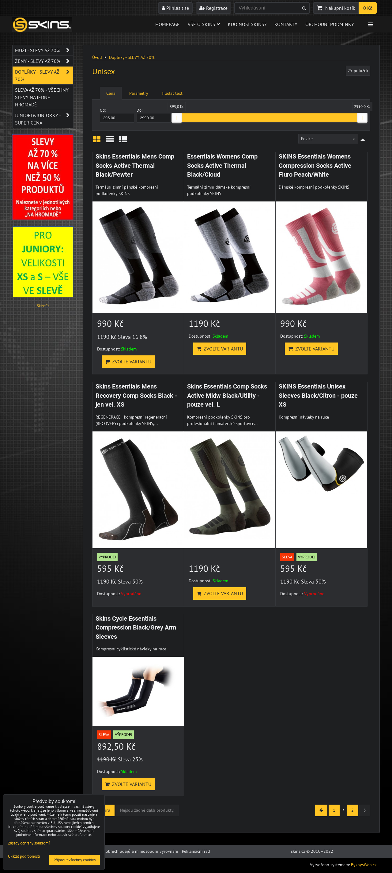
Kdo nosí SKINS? (247, 24)
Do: (154, 115)
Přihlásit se (175, 8)
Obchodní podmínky (329, 24)
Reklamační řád (196, 851)
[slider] (177, 118)
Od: (117, 115)
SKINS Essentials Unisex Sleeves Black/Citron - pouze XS (318, 395)
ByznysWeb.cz (363, 864)
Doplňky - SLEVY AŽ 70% (44, 75)
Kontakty (285, 24)
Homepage (167, 24)
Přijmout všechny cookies (75, 860)
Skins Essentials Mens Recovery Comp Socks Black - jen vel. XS (136, 395)
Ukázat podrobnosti (24, 856)
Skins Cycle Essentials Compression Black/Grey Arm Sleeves (136, 627)
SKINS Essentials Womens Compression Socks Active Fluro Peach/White (315, 165)
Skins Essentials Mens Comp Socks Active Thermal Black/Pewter (135, 165)
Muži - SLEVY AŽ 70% (44, 50)
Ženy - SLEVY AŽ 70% (44, 61)
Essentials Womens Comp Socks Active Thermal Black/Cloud (222, 165)
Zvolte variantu (128, 361)
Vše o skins (204, 24)
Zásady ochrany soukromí (29, 843)
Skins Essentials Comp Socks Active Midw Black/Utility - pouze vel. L (227, 395)
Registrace (213, 8)
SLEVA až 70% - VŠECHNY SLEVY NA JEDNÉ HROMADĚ (42, 97)
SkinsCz (43, 305)
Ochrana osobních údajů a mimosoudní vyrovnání (131, 851)
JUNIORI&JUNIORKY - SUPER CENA (44, 119)
